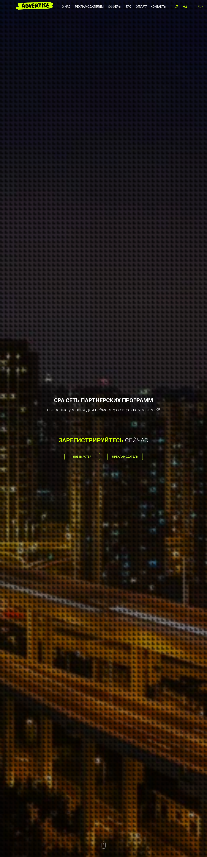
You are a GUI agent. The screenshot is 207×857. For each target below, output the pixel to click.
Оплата (141, 6)
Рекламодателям (89, 6)
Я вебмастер (82, 456)
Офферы (114, 6)
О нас (66, 6)
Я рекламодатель (125, 456)
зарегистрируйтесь (91, 440)
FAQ (128, 6)
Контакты (159, 6)
